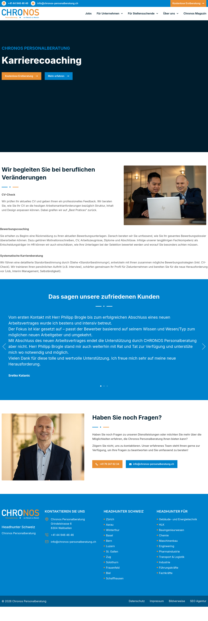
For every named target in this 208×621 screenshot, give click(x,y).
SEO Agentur (198, 601)
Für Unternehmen (110, 13)
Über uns (170, 13)
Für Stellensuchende (143, 13)
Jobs (88, 13)
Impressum (157, 601)
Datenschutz (137, 601)
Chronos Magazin (194, 13)
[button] (100, 386)
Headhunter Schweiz (18, 527)
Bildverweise (177, 601)
